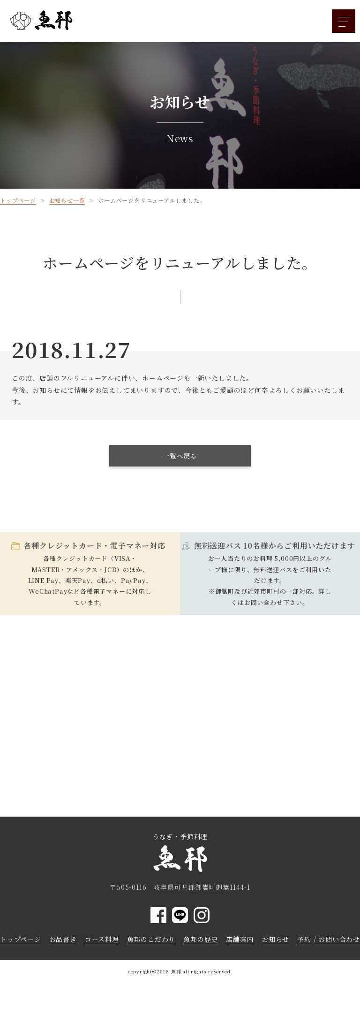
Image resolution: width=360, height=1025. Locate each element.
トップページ (20, 939)
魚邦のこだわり (151, 939)
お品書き (63, 939)
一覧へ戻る (180, 455)
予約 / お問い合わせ (328, 939)
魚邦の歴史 (200, 939)
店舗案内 (240, 939)
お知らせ (275, 939)
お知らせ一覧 (67, 200)
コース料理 (102, 939)
